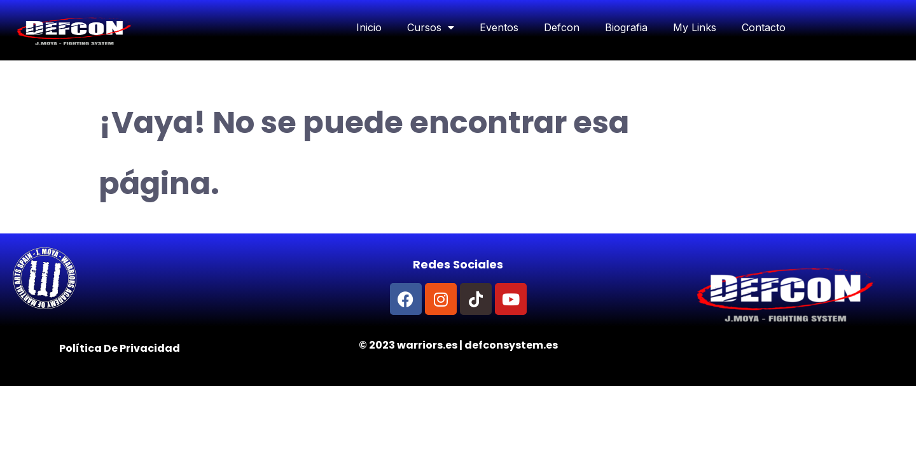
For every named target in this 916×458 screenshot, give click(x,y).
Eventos (499, 27)
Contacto (764, 27)
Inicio (369, 27)
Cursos (430, 27)
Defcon (561, 27)
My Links (694, 27)
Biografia (626, 27)
